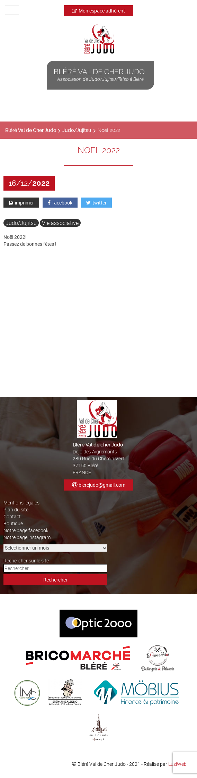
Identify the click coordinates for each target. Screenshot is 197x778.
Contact (12, 516)
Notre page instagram (27, 537)
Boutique (13, 523)
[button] (98, 382)
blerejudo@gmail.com (102, 485)
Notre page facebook (25, 530)
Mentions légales (21, 502)
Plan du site (15, 509)
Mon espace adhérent (98, 10)
